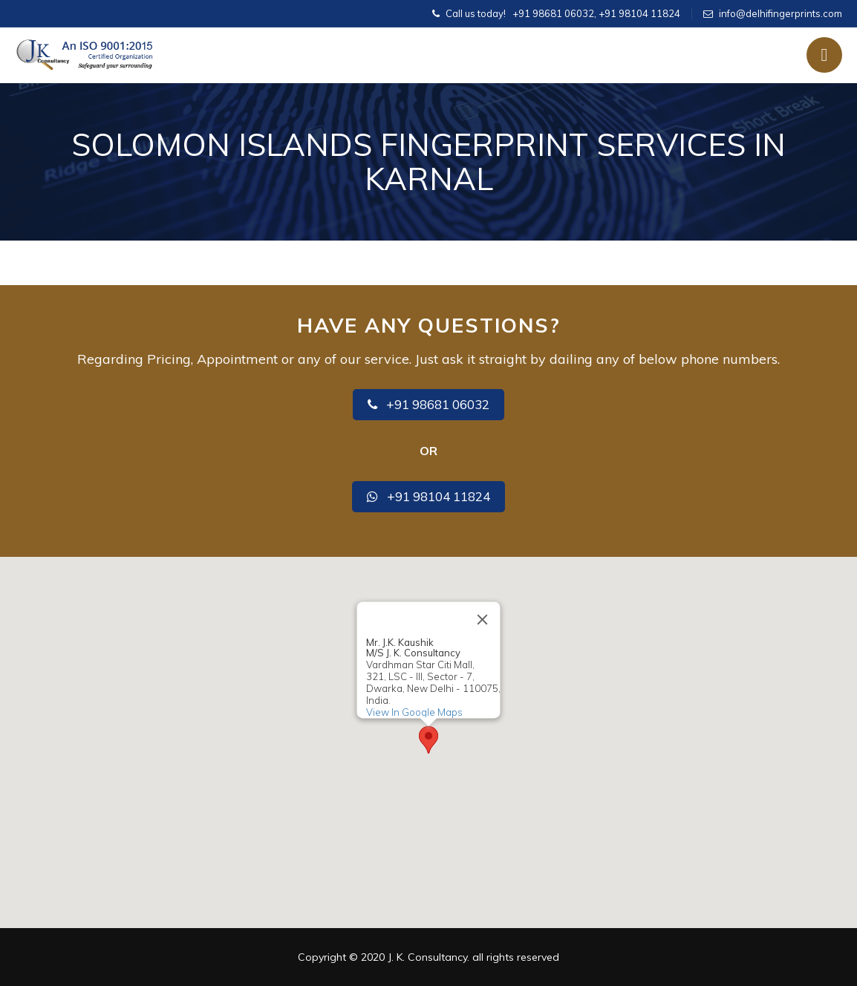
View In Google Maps (414, 712)
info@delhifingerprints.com (780, 13)
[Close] (483, 619)
